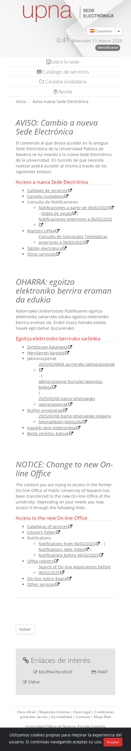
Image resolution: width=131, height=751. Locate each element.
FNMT (102, 672)
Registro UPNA (41, 231)
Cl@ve (34, 682)
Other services (41, 584)
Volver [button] (25, 629)
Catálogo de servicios (63, 71)
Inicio (21, 101)
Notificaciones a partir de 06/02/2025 (74, 207)
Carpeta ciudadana (62, 81)
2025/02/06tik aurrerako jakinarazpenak (77, 364)
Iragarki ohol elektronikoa (51, 427)
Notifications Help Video (61, 549)
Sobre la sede (62, 61)
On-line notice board (47, 578)
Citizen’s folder (41, 532)
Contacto (83, 716)
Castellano (101, 31)
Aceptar (113, 742)
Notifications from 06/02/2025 (67, 543)
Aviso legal (83, 712)
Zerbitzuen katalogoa (47, 347)
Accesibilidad (62, 716)
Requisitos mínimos (55, 712)
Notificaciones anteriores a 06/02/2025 (75, 219)
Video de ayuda (57, 213)
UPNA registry (40, 561)
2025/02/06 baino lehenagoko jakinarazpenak (67, 401)
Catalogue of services (47, 526)
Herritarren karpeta (46, 352)
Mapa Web (102, 716)
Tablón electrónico (44, 248)
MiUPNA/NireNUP (55, 672)
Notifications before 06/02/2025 (69, 555)
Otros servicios (41, 254)
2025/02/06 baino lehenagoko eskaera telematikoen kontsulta (75, 418)
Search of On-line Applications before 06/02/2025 (75, 569)
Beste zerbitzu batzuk (48, 433)
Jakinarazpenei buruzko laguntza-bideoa (71, 384)
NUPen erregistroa (45, 410)
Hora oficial (26, 712)
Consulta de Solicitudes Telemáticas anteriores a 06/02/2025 (73, 239)
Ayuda (62, 91)
